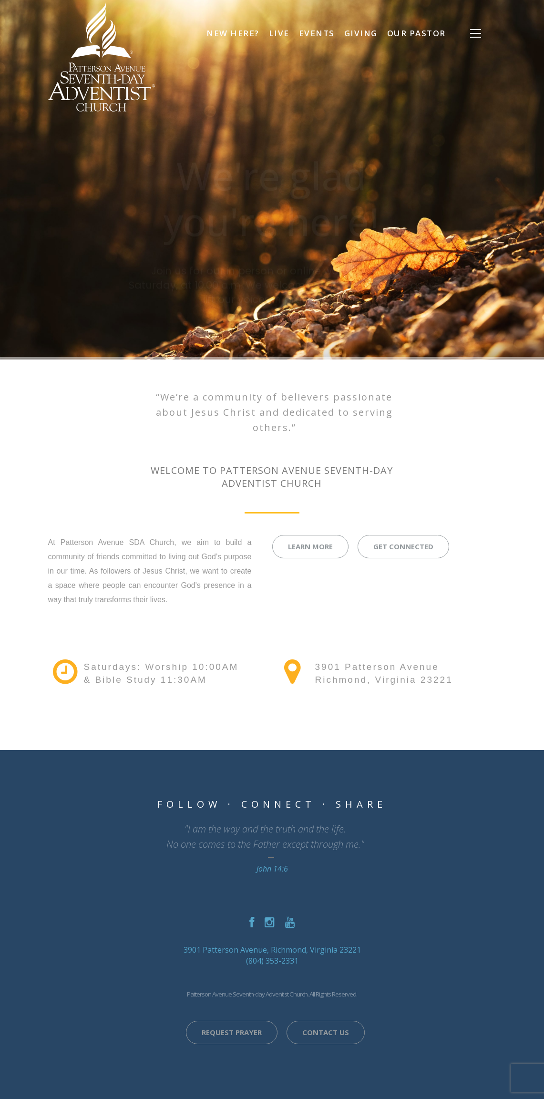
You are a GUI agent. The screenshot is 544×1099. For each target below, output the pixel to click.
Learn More (310, 546)
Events (317, 33)
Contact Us (325, 1032)
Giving (361, 33)
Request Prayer (232, 1032)
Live (279, 33)
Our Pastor (416, 33)
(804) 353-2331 (272, 960)
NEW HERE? (232, 33)
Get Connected (403, 546)
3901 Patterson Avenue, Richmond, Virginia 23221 (272, 950)
